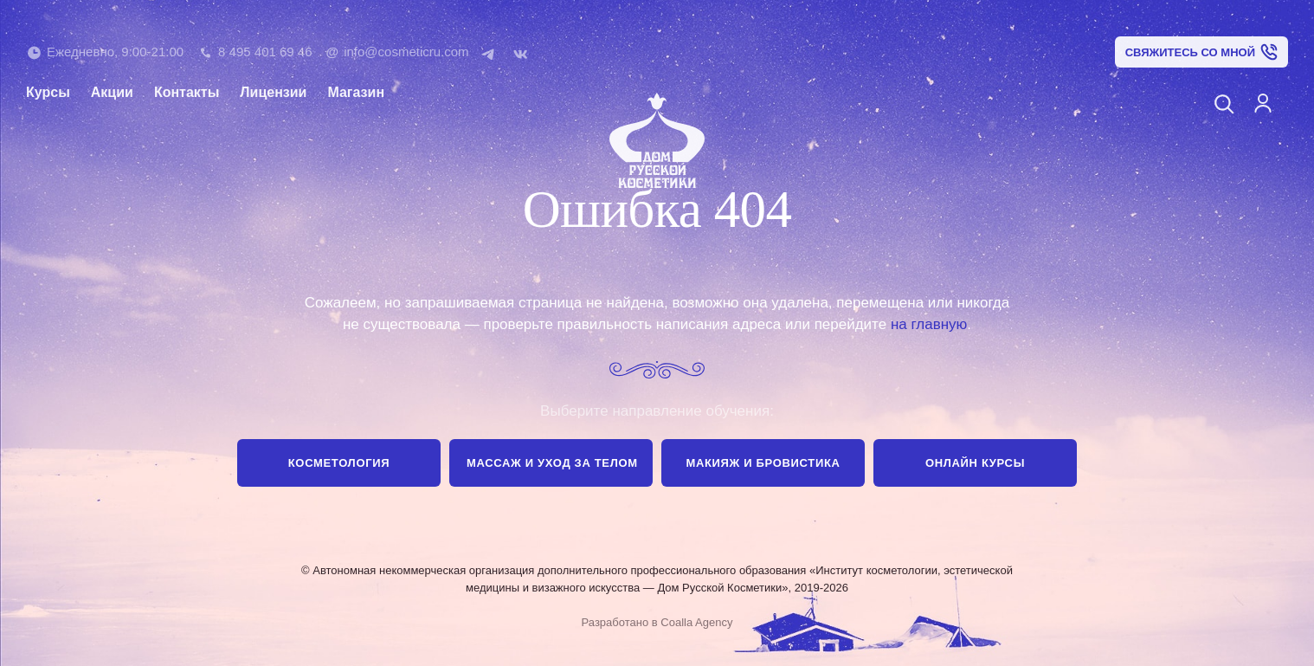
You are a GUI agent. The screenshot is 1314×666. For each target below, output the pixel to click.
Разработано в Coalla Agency (657, 622)
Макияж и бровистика (763, 462)
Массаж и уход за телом (552, 462)
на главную (929, 324)
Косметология (339, 462)
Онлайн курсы (975, 462)
